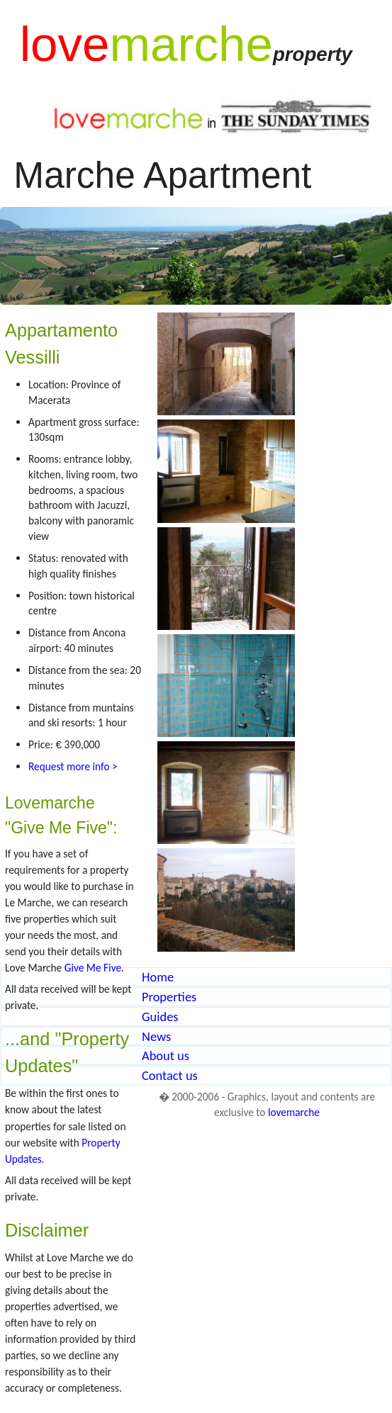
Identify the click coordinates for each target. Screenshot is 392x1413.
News (156, 1036)
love (65, 44)
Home (158, 977)
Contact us (170, 1075)
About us (165, 1055)
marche (190, 44)
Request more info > (73, 766)
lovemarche (294, 1112)
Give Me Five (93, 967)
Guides (160, 1016)
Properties (169, 997)
